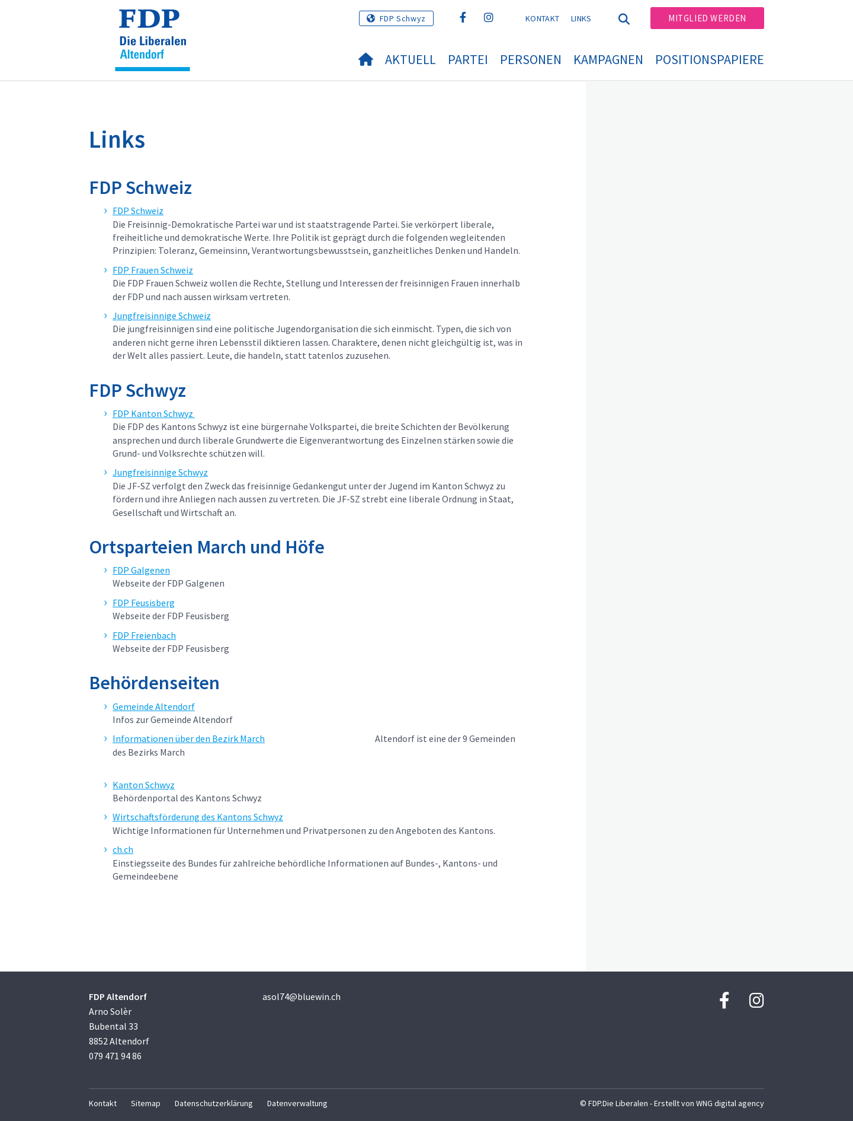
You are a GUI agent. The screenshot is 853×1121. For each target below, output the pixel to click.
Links (581, 18)
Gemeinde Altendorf (154, 706)
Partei (468, 59)
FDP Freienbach (144, 635)
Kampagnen (608, 59)
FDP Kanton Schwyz (154, 413)
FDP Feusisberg (144, 603)
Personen (531, 59)
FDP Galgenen (141, 570)
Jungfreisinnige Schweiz (162, 315)
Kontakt (542, 18)
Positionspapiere (709, 59)
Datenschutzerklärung (214, 1103)
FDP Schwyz (403, 18)
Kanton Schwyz (144, 785)
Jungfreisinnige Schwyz (160, 472)
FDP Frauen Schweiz (153, 270)
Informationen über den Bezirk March (189, 738)
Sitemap (146, 1103)
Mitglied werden (707, 18)
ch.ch (123, 849)
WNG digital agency (730, 1103)
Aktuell (410, 59)
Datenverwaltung (297, 1103)
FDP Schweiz (138, 210)
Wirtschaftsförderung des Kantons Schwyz (198, 817)
